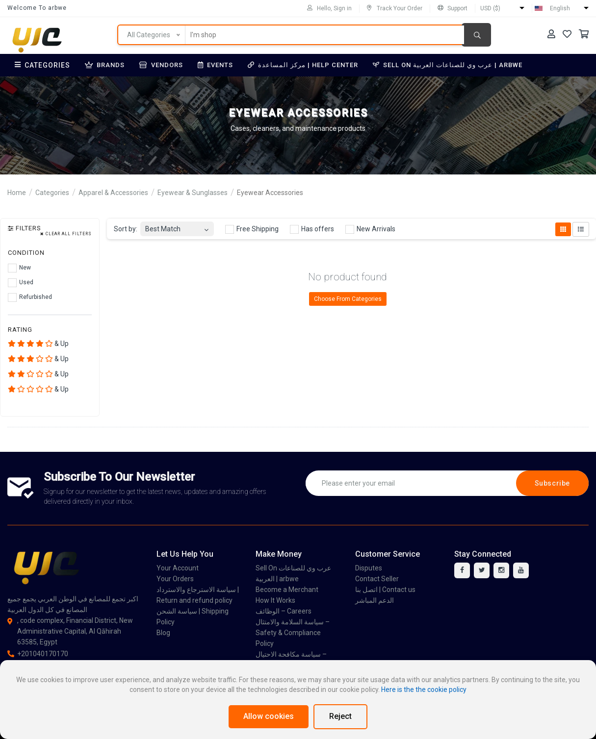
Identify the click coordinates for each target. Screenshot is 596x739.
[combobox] (177, 226)
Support (452, 8)
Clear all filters (66, 234)
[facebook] (462, 570)
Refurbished (30, 297)
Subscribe (552, 483)
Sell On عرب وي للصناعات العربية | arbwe (447, 65)
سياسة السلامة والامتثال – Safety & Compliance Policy (293, 632)
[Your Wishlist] (567, 34)
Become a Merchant (287, 589)
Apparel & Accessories (113, 193)
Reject (340, 716)
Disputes (368, 568)
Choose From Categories (348, 299)
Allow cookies (268, 716)
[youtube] (521, 570)
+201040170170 (37, 654)
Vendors (161, 65)
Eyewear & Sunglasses (192, 193)
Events (215, 65)
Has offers (312, 229)
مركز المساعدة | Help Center (303, 65)
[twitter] (482, 570)
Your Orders (175, 579)
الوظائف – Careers (283, 611)
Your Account (177, 568)
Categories (42, 65)
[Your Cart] (584, 34)
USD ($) (490, 8)
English (560, 8)
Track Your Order (394, 8)
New (19, 268)
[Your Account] (551, 34)
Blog (163, 633)
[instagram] (501, 570)
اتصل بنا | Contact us (385, 589)
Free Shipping (252, 229)
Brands (105, 65)
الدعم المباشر (374, 600)
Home (16, 193)
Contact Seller (377, 579)
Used (20, 282)
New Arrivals (370, 229)
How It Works (275, 600)
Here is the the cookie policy (423, 689)
